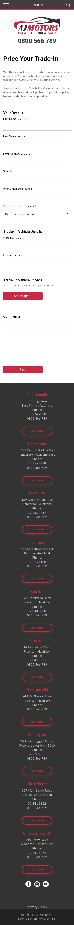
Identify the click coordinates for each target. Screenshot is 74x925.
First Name (14, 118)
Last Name (14, 136)
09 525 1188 (37, 561)
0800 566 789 (37, 41)
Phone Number (17, 188)
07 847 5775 (37, 660)
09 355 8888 (37, 463)
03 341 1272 (37, 852)
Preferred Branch (19, 206)
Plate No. (13, 237)
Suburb (7, 171)
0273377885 (37, 754)
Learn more (37, 431)
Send (22, 370)
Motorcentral (45, 918)
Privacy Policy (37, 907)
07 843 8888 (37, 611)
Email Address (17, 153)
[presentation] (33, 352)
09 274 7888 (37, 414)
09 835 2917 (37, 512)
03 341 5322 (37, 803)
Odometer (14, 255)
